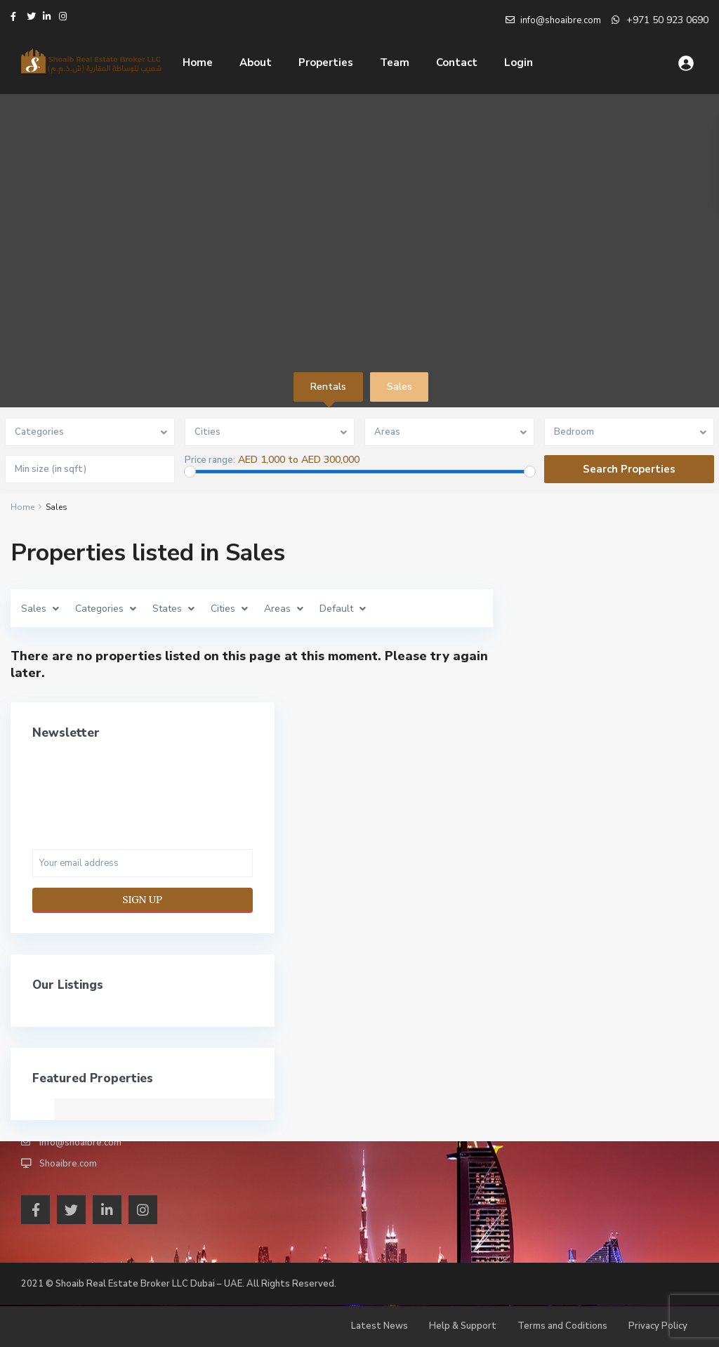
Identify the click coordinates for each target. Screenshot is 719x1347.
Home (198, 62)
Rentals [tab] (328, 386)
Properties (325, 62)
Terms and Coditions (562, 1326)
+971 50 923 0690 (667, 20)
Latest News (379, 1326)
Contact (456, 62)
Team (394, 62)
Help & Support (462, 1326)
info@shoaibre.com (80, 1142)
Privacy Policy (657, 1326)
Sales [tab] (399, 386)
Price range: (210, 460)
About (255, 62)
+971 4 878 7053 (76, 1100)
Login (518, 62)
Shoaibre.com (68, 1163)
